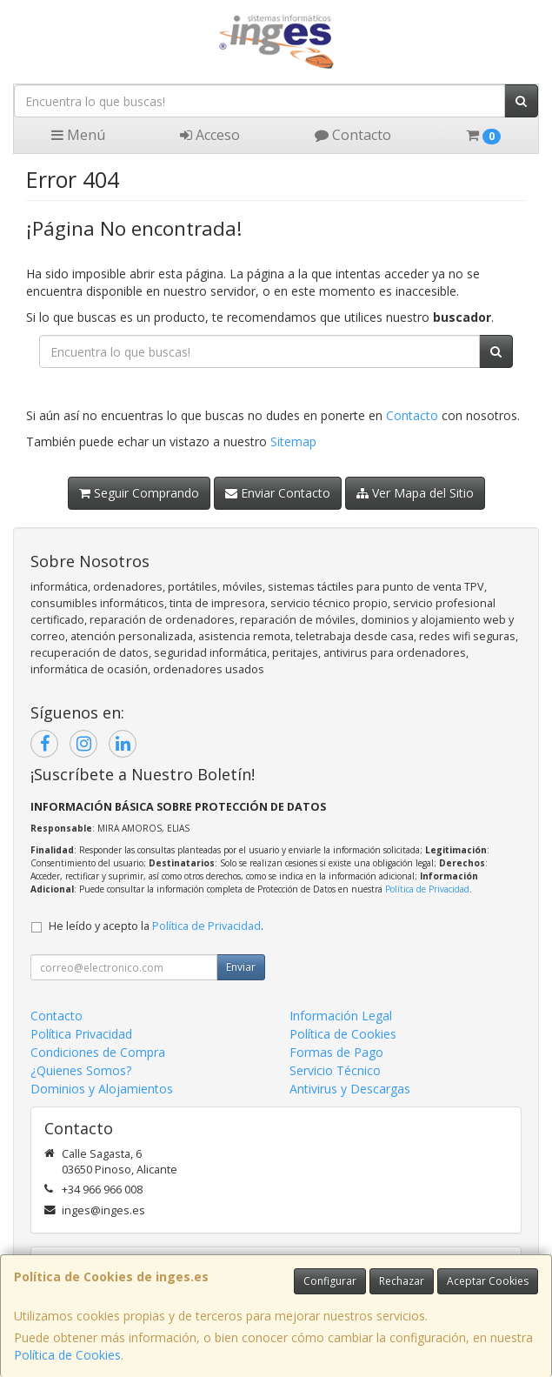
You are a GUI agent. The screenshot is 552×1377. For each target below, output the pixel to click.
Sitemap (293, 441)
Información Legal (340, 1015)
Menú (78, 134)
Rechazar (401, 1280)
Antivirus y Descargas (349, 1088)
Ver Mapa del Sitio (415, 493)
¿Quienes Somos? (80, 1070)
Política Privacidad (81, 1034)
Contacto (353, 134)
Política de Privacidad (427, 889)
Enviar (241, 966)
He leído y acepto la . (156, 926)
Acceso (210, 134)
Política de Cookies (67, 1355)
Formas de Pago (336, 1052)
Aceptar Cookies (488, 1280)
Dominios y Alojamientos (101, 1088)
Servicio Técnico (335, 1070)
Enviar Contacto (277, 493)
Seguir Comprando (139, 493)
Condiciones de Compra (97, 1052)
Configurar (329, 1280)
